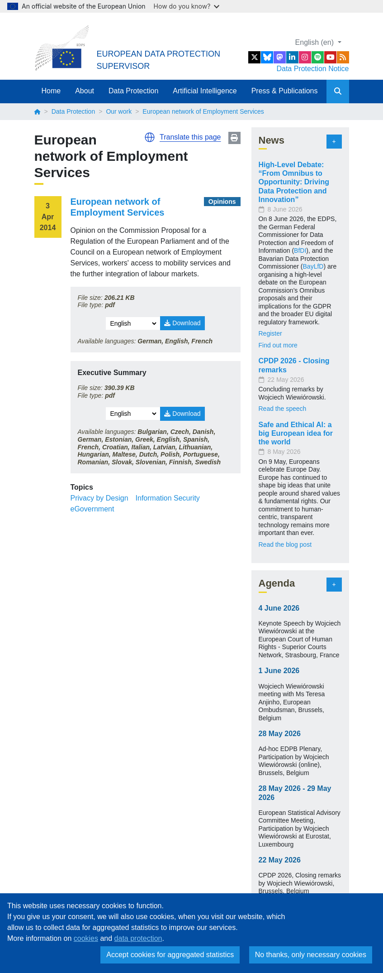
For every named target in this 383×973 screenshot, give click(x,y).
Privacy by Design (99, 498)
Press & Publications (284, 91)
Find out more (278, 345)
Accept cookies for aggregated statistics (170, 955)
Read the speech (283, 408)
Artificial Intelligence (204, 91)
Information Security (168, 498)
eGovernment (92, 509)
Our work (119, 111)
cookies (86, 938)
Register (270, 333)
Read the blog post (285, 544)
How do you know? (187, 6)
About (84, 91)
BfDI (300, 250)
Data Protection (133, 91)
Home (51, 91)
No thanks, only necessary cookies (310, 955)
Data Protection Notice (312, 68)
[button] (149, 137)
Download (182, 323)
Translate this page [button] (190, 137)
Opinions (222, 201)
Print (234, 138)
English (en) (315, 42)
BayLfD (313, 266)
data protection (138, 938)
